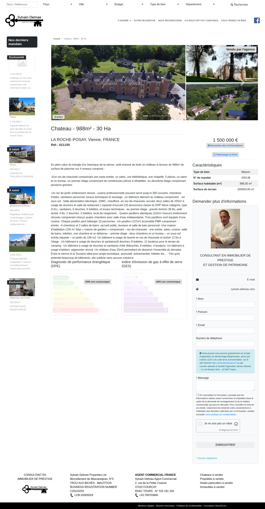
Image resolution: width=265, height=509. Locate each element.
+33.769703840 (148, 495)
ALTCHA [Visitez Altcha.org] (234, 430)
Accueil (56, 39)
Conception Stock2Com (215, 505)
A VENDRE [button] (124, 20)
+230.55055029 (83, 495)
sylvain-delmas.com (243, 289)
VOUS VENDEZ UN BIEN (233, 20)
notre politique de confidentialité (221, 414)
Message (202, 377)
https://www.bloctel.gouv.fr (224, 363)
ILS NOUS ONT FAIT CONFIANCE (201, 20)
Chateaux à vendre (211, 474)
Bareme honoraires (165, 505)
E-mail (251, 279)
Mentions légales (146, 505)
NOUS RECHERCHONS (170, 20)
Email (200, 325)
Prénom (201, 311)
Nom (199, 298)
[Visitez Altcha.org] (236, 423)
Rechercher (239, 4)
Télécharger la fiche (225, 154)
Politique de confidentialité (189, 505)
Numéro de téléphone (209, 338)
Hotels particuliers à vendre (216, 483)
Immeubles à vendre (212, 487)
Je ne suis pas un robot (218, 423)
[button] (58, 4)
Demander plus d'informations (225, 145)
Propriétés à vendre (212, 478)
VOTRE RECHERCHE (144, 20)
